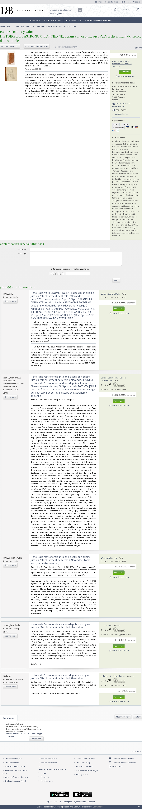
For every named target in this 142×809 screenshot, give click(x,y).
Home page (35, 20)
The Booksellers (73, 20)
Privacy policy (80, 776)
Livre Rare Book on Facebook (122, 765)
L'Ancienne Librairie (109, 560)
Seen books (8, 720)
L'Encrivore (105, 628)
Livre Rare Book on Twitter (121, 761)
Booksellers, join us (47, 761)
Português (67, 804)
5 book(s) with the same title (65, 47)
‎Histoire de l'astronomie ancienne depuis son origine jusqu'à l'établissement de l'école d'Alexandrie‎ (60, 679)
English (49, 804)
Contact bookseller (120, 114)
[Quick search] (65, 10)
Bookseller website (47, 765)
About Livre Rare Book (85, 761)
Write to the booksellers (106, 2)
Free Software (47, 783)
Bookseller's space (131, 2)
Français (57, 804)
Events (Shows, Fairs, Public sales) (15, 774)
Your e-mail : (17, 249)
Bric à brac (45, 779)
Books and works (52, 20)
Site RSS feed (116, 769)
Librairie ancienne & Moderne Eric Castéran (122, 62)
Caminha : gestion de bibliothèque (52, 772)
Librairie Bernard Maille (110, 296)
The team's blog (81, 765)
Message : (16, 253)
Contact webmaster (83, 769)
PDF (138, 48)
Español (91, 804)
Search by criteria (57, 13)
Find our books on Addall (14, 783)
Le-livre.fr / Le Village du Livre (113, 678)
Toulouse (116, 66)
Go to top (136, 754)
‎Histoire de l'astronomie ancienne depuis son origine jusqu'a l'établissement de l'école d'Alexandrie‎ (60, 628)
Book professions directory (98, 20)
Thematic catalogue (12, 761)
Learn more (98, 807)
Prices (43, 776)
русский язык (80, 804)
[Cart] (115, 10)
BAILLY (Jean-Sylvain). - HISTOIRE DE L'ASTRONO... (57, 26)
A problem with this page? (85, 773)
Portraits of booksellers (15, 769)
